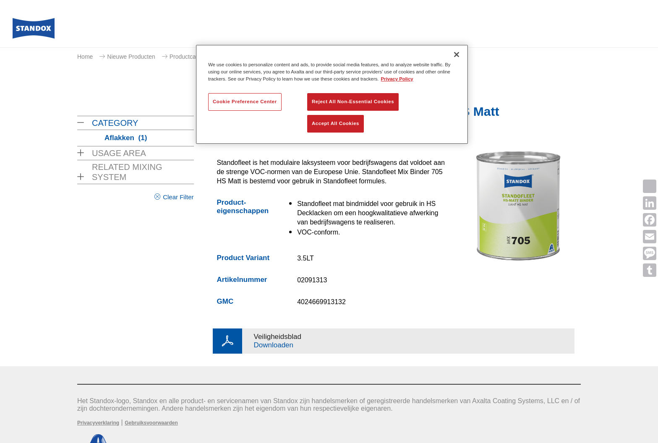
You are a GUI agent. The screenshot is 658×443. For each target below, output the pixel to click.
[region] (332, 94)
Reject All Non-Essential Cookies (353, 101)
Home (85, 56)
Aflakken (125, 138)
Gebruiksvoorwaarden (151, 423)
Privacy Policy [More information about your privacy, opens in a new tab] (397, 78)
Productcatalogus (192, 56)
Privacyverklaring (98, 423)
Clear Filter (178, 197)
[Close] (456, 54)
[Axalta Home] (34, 30)
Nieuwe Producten (131, 56)
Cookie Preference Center (245, 101)
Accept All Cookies (335, 123)
